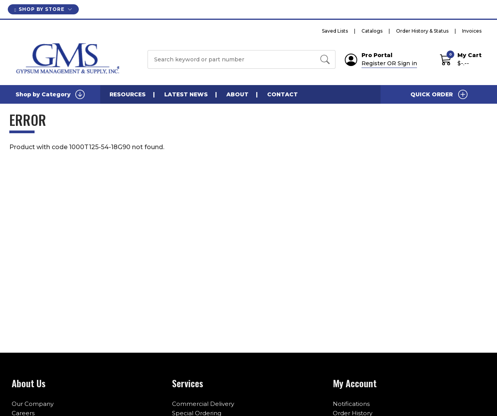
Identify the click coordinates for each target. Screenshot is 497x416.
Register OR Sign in (389, 63)
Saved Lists (335, 31)
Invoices (471, 31)
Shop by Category (50, 94)
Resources (127, 94)
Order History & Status (422, 31)
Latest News (186, 94)
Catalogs (371, 31)
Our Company (33, 403)
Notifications (351, 403)
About (237, 94)
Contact (282, 94)
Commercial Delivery (203, 403)
